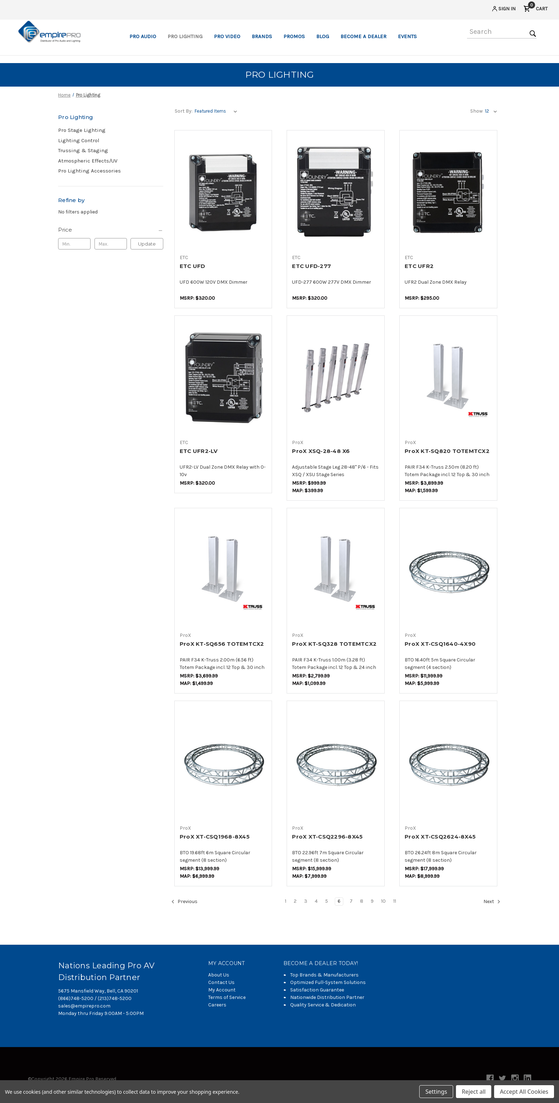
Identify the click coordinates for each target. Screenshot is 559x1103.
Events (407, 36)
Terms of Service (227, 997)
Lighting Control (78, 140)
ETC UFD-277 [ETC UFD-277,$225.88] (311, 266)
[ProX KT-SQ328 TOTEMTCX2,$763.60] (335, 570)
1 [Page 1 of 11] (285, 901)
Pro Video (227, 36)
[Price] (110, 230)
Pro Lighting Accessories (89, 170)
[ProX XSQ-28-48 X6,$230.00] (335, 378)
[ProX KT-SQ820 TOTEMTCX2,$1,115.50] (448, 378)
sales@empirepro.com (84, 1006)
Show (476, 111)
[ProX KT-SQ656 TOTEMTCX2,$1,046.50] (223, 570)
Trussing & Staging (83, 150)
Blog (322, 36)
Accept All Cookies (524, 1092)
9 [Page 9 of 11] (372, 901)
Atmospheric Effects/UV (87, 161)
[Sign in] (503, 10)
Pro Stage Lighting (82, 130)
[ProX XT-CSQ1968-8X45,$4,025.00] (223, 763)
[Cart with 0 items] (535, 10)
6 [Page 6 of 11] (339, 901)
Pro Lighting (185, 36)
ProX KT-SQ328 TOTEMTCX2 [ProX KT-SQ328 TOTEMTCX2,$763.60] (334, 643)
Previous (184, 901)
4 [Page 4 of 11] (316, 901)
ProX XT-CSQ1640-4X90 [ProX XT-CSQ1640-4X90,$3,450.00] (440, 643)
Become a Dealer (363, 36)
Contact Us (221, 982)
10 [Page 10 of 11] (383, 901)
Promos (294, 36)
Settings (436, 1092)
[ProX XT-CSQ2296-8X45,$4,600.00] (335, 763)
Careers (217, 1005)
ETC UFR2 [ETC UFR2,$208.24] (419, 266)
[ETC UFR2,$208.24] (448, 192)
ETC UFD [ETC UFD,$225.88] (192, 266)
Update (147, 244)
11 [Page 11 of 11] (394, 901)
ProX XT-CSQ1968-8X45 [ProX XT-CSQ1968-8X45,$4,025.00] (215, 836)
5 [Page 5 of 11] (326, 901)
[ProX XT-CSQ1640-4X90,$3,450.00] (448, 570)
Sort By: (184, 111)
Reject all (474, 1092)
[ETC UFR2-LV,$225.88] (223, 378)
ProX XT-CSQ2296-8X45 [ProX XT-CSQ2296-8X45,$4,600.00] (327, 836)
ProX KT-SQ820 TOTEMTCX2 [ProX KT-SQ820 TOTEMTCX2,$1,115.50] (447, 451)
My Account (222, 990)
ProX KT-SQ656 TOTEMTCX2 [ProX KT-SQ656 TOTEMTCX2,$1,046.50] (222, 643)
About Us (218, 975)
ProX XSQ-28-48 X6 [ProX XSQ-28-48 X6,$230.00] (321, 451)
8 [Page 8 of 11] (361, 901)
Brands (262, 36)
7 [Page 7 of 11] (351, 901)
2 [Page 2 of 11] (295, 901)
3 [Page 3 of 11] (305, 901)
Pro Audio (142, 36)
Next (492, 901)
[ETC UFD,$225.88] (223, 192)
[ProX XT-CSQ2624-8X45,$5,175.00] (448, 763)
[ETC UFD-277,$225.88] (335, 192)
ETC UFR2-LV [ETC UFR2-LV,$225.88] (199, 451)
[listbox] (217, 111)
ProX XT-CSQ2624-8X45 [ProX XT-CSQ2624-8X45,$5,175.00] (440, 836)
